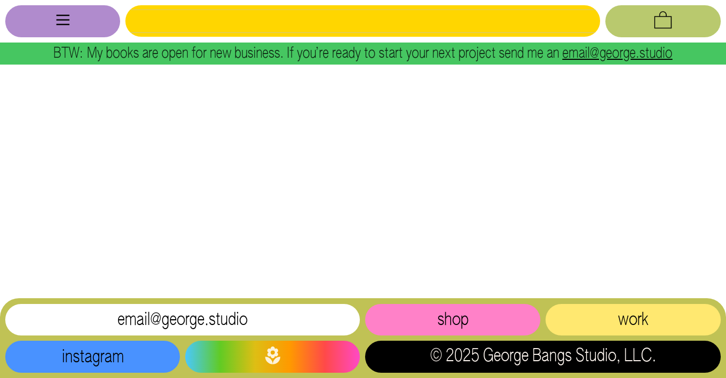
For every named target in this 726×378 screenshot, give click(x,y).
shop (452, 320)
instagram (93, 357)
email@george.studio (617, 53)
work (633, 320)
